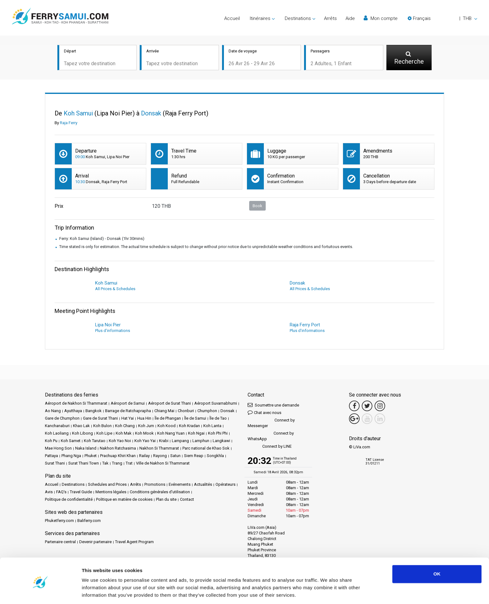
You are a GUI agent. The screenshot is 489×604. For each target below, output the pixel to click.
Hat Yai (127, 418)
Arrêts (330, 18)
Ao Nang (53, 411)
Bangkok (93, 411)
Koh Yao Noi (120, 441)
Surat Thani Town (83, 463)
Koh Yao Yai (145, 441)
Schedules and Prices (107, 485)
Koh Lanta (212, 426)
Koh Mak (124, 433)
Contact (187, 500)
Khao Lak (81, 426)
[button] (442, 18)
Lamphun (200, 441)
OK (437, 553)
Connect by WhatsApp (271, 436)
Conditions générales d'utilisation (160, 492)
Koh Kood (166, 426)
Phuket (91, 456)
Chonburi (186, 411)
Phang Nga (71, 456)
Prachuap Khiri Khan (118, 456)
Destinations (73, 485)
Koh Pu (51, 441)
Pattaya (51, 456)
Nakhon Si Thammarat (159, 448)
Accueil (232, 18)
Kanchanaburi (57, 426)
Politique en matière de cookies (124, 500)
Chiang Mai (164, 411)
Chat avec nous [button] (264, 413)
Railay (144, 456)
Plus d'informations (112, 331)
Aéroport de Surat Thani (169, 404)
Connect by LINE (270, 447)
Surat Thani (55, 463)
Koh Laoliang (57, 433)
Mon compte (381, 18)
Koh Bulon (102, 426)
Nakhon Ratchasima (118, 448)
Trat (129, 463)
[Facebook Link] (354, 406)
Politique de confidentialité (69, 500)
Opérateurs (225, 485)
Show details (96, 591)
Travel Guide (81, 492)
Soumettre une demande (273, 405)
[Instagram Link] (380, 406)
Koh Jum (146, 426)
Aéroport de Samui (128, 404)
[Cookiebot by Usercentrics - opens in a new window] (40, 592)
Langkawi (221, 441)
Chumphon (207, 411)
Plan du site (166, 500)
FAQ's (61, 492)
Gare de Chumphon (62, 418)
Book (257, 206)
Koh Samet (70, 441)
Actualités (203, 485)
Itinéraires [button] (260, 18)
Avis (49, 492)
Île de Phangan (168, 418)
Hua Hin (144, 418)
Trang (117, 463)
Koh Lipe (104, 433)
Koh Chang (125, 426)
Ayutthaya (73, 411)
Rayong (160, 456)
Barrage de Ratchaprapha (128, 411)
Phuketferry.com (59, 521)
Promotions (154, 485)
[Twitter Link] (367, 406)
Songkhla (215, 456)
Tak (105, 463)
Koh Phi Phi (218, 433)
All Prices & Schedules (115, 289)
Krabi (163, 441)
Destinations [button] (298, 18)
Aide (350, 18)
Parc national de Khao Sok (206, 448)
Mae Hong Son (58, 448)
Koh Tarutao (94, 441)
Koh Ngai (196, 433)
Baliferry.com (89, 521)
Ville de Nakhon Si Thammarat (163, 463)
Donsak (227, 411)
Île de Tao (218, 418)
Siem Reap (193, 456)
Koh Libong (82, 433)
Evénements (180, 485)
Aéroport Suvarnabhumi (215, 404)
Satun (175, 456)
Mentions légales (110, 492)
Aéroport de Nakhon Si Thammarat (76, 404)
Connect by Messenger (271, 423)
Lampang (180, 441)
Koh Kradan (189, 426)
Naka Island (85, 448)
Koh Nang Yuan (171, 433)
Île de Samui (195, 418)
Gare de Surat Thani (100, 418)
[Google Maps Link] (354, 419)
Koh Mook (144, 433)
